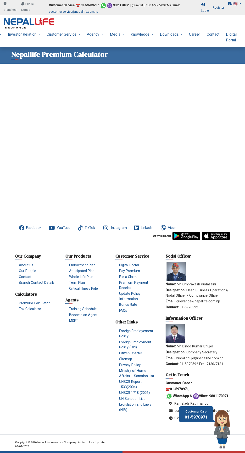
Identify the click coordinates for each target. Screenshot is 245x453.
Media (115, 34)
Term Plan (77, 283)
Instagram (114, 228)
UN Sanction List (132, 399)
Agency (93, 34)
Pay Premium (129, 271)
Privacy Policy (130, 365)
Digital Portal (231, 37)
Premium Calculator (34, 303)
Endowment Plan (82, 265)
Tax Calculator (30, 309)
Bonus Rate (128, 305)
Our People (27, 271)
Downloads (170, 34)
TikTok (86, 228)
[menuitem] (24, 37)
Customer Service (62, 34)
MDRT (73, 321)
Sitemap (125, 359)
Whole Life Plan (81, 277)
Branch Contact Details (37, 283)
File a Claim (128, 277)
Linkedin (143, 228)
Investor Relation (22, 34)
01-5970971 (196, 414)
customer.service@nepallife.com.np (73, 11)
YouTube (60, 228)
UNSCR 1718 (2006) (134, 393)
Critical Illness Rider (84, 289)
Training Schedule (83, 309)
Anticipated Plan (82, 271)
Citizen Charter (130, 353)
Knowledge (140, 34)
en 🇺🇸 (233, 4)
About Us (26, 265)
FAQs (123, 311)
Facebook (30, 228)
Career (194, 34)
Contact (213, 34)
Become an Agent (83, 315)
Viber (168, 228)
